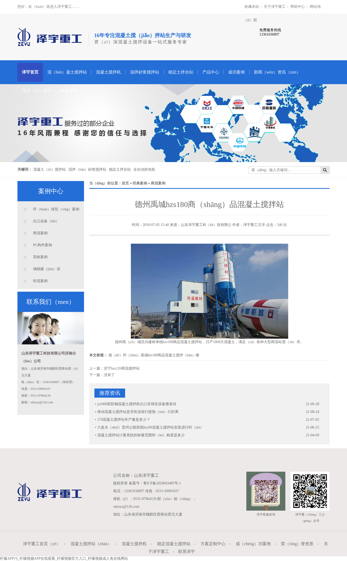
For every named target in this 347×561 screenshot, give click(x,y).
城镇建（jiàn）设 (46, 269)
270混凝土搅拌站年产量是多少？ (123, 420)
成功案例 (236, 72)
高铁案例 (40, 257)
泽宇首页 (30, 72)
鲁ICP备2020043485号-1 (162, 483)
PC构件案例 (42, 245)
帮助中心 (297, 7)
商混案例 (40, 233)
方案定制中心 (213, 544)
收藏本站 (252, 7)
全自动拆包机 (144, 169)
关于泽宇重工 (275, 7)
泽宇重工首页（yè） (41, 544)
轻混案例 (40, 281)
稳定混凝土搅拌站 (173, 544)
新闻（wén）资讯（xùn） (277, 72)
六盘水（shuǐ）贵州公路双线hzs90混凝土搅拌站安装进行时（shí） (150, 427)
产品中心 (210, 72)
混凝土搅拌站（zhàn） (91, 544)
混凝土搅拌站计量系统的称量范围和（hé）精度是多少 (140, 435)
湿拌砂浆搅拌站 (144, 72)
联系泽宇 (68, 91)
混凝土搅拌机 (108, 72)
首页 (125, 183)
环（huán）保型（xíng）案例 (56, 209)
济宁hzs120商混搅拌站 (122, 368)
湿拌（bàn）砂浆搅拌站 (87, 169)
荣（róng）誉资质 (297, 544)
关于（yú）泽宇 (36, 91)
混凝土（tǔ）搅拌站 (49, 169)
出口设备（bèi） (46, 221)
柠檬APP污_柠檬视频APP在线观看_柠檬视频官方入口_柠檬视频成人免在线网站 (64, 558)
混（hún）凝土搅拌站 (67, 72)
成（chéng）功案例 (253, 544)
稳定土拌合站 (180, 72)
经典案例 (140, 183)
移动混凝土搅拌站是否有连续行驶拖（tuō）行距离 (137, 412)
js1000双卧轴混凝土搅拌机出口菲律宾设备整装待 (136, 404)
